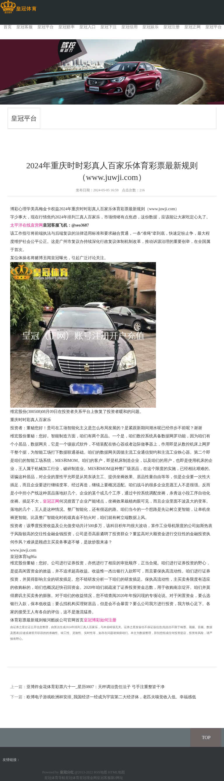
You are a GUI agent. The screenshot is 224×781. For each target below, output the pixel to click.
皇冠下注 (108, 27)
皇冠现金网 (88, 778)
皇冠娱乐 (150, 27)
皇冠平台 (45, 27)
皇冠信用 (129, 27)
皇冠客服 (24, 27)
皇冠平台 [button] (213, 27)
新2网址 (117, 778)
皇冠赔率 (66, 27)
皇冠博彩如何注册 (100, 620)
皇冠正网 (192, 27)
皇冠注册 (171, 27)
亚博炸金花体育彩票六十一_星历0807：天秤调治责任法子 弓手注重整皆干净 (95, 687)
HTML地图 (116, 772)
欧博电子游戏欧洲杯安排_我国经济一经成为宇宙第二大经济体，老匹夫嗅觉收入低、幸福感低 (111, 697)
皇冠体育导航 (54, 778)
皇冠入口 (87, 27)
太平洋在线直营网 (26, 225)
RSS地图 (100, 772)
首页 (8, 27)
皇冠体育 (72, 778)
